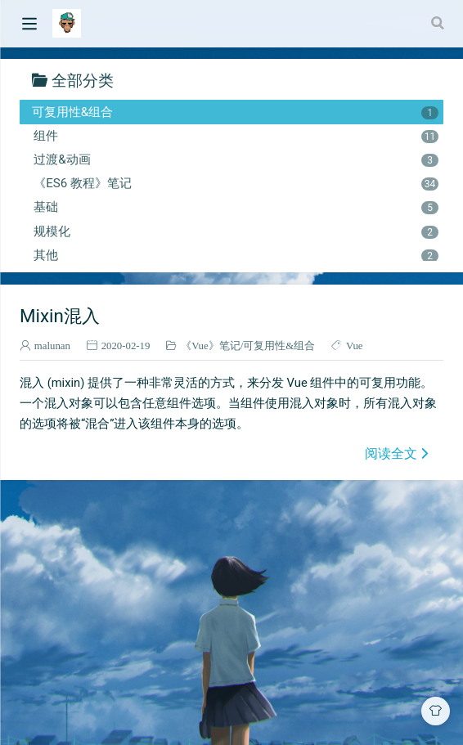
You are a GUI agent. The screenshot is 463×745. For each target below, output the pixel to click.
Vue (354, 345)
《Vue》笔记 (210, 345)
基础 (236, 207)
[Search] (439, 23)
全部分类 (83, 80)
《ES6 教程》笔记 (236, 183)
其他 (236, 255)
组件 (236, 135)
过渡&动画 (236, 159)
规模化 (236, 231)
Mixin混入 (60, 315)
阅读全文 (391, 453)
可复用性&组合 (235, 112)
